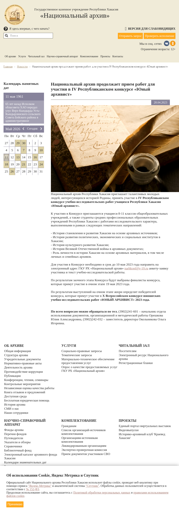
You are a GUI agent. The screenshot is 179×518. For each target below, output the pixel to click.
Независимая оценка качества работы (30, 386)
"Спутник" (92, 485)
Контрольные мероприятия (23, 382)
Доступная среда (15, 394)
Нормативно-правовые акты (23, 363)
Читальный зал (36, 55)
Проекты (105, 55)
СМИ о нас (12, 406)
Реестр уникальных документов (26, 463)
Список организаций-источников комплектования (84, 429)
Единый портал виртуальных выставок (146, 423)
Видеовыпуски (129, 427)
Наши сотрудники (16, 410)
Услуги (22, 55)
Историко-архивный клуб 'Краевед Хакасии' (143, 433)
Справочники (13, 443)
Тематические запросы (77, 355)
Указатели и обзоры (18, 439)
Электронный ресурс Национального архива (144, 357)
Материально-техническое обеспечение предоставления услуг (89, 361)
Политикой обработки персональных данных (101, 492)
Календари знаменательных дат (26, 459)
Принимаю (15, 504)
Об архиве (10, 55)
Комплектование (89, 55)
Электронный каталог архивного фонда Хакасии (31, 453)
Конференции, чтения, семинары (27, 378)
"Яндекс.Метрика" (39, 485)
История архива (15, 402)
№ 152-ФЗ (32, 489)
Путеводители (14, 435)
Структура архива (16, 355)
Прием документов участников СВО (86, 451)
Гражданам (69, 423)
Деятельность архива (19, 367)
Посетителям (128, 351)
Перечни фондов (15, 431)
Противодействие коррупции (24, 371)
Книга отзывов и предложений (25, 390)
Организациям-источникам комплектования (80, 437)
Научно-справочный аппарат (62, 55)
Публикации (12, 374)
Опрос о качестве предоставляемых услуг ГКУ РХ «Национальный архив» (88, 369)
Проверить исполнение (159, 35)
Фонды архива (14, 427)
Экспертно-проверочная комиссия (85, 447)
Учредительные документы (23, 359)
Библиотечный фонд (18, 447)
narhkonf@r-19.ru (136, 268)
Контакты (117, 55)
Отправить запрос (129, 35)
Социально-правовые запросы (82, 351)
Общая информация (18, 351)
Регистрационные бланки (136, 363)
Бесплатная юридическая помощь (27, 398)
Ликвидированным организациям (84, 443)
